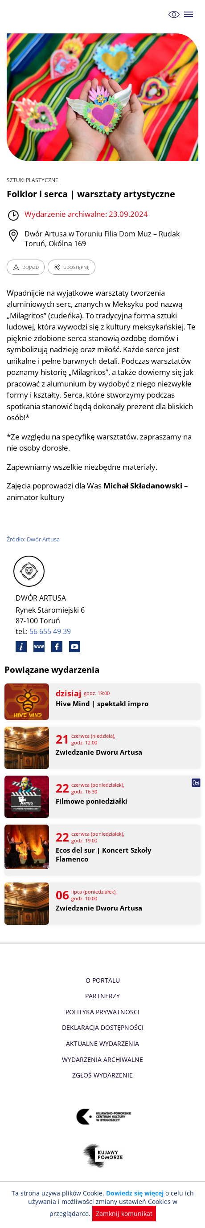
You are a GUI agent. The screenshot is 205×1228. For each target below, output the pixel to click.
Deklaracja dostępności (102, 1027)
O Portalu (103, 980)
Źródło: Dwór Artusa (34, 539)
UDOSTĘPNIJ (71, 267)
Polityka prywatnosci (102, 1012)
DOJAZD (25, 267)
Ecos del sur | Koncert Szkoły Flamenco (103, 854)
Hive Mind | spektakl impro (101, 703)
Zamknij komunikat (103, 1213)
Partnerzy (102, 996)
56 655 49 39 (50, 631)
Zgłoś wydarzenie (102, 1075)
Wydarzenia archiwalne (102, 1059)
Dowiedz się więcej (134, 1193)
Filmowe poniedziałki (91, 801)
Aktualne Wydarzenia (103, 1043)
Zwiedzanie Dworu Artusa (98, 752)
